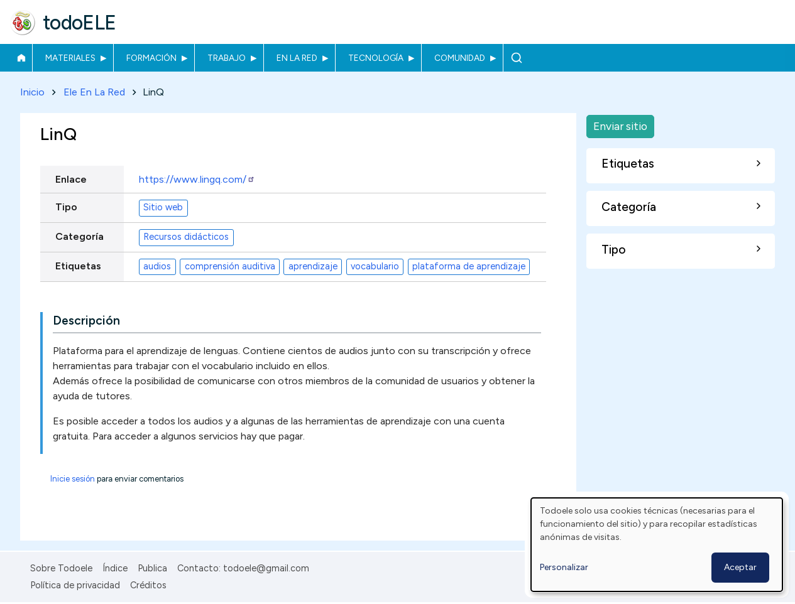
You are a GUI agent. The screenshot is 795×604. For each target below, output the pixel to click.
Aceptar (740, 567)
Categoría (79, 236)
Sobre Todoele (61, 568)
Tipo (66, 207)
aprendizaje (312, 266)
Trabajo (226, 58)
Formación (151, 58)
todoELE (79, 23)
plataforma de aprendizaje (468, 266)
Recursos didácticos (186, 237)
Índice (115, 568)
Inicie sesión (72, 478)
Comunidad (459, 58)
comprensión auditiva (230, 266)
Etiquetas (78, 266)
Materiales (70, 58)
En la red (297, 58)
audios (157, 266)
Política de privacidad (75, 585)
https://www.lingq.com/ (197, 179)
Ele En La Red (94, 92)
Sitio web (163, 207)
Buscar (516, 57)
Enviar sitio (620, 125)
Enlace (71, 179)
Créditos (148, 585)
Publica (152, 568)
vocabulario (375, 266)
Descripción (86, 320)
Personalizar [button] (564, 567)
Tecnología (375, 58)
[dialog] (656, 544)
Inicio (21, 57)
